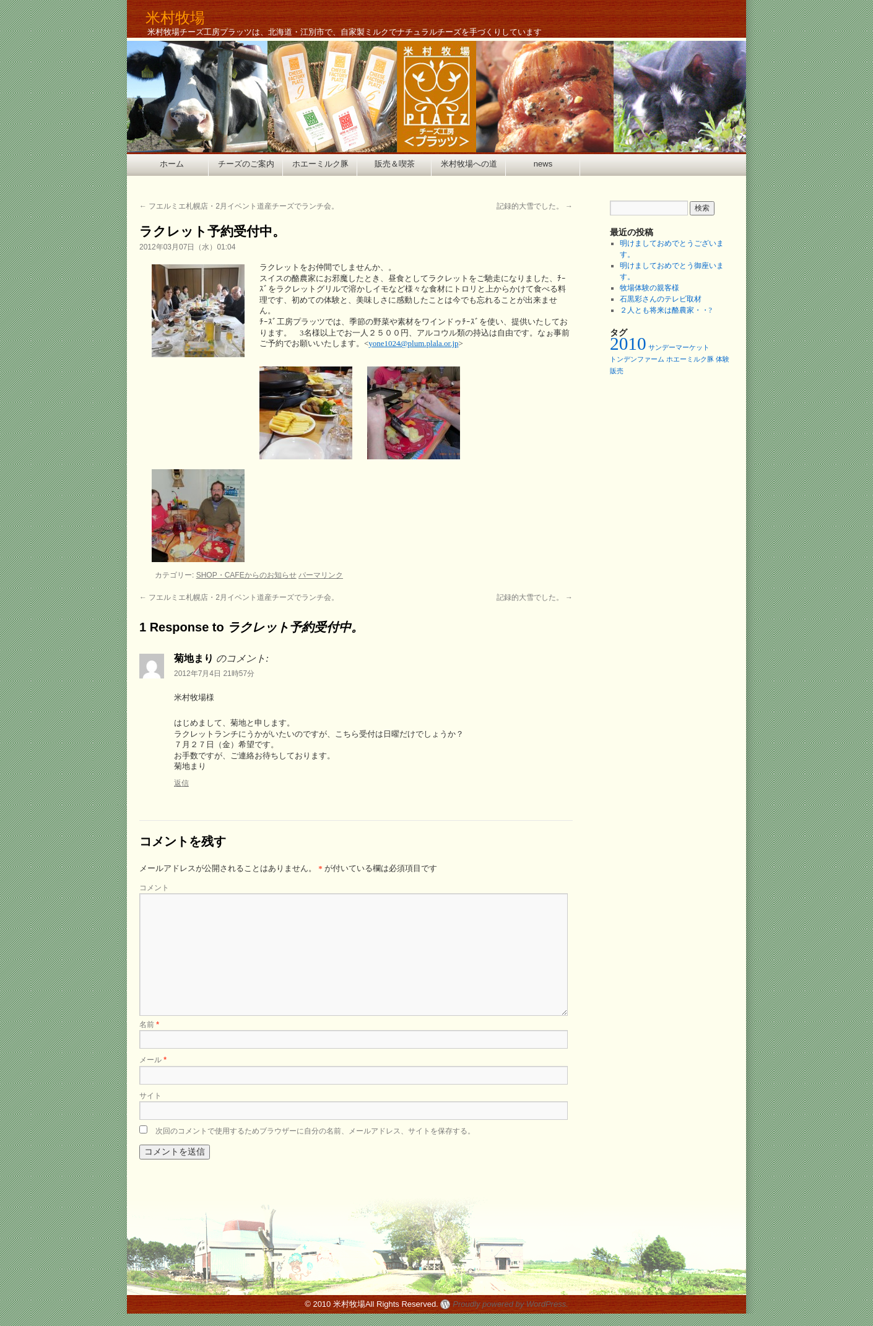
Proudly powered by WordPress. (510, 1304)
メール (153, 1059)
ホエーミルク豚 (320, 163)
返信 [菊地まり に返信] (181, 783)
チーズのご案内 (246, 163)
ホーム (172, 163)
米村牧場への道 (469, 163)
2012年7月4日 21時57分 (214, 673)
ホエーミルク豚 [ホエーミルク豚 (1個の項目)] (690, 359)
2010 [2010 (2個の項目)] (628, 343)
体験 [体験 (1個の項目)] (722, 359)
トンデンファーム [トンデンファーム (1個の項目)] (637, 359)
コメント (154, 887)
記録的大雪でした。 (535, 206)
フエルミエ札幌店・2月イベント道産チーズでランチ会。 (239, 206)
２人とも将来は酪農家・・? (666, 310)
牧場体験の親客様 (649, 288)
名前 (149, 1024)
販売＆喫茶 (395, 163)
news (543, 163)
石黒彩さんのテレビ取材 (660, 299)
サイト (150, 1095)
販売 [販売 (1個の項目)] (616, 371)
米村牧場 (175, 17)
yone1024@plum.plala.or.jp (413, 343)
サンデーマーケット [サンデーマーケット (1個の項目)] (679, 347)
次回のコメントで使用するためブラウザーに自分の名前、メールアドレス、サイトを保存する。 (315, 1131)
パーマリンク (320, 575)
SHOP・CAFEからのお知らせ (246, 575)
